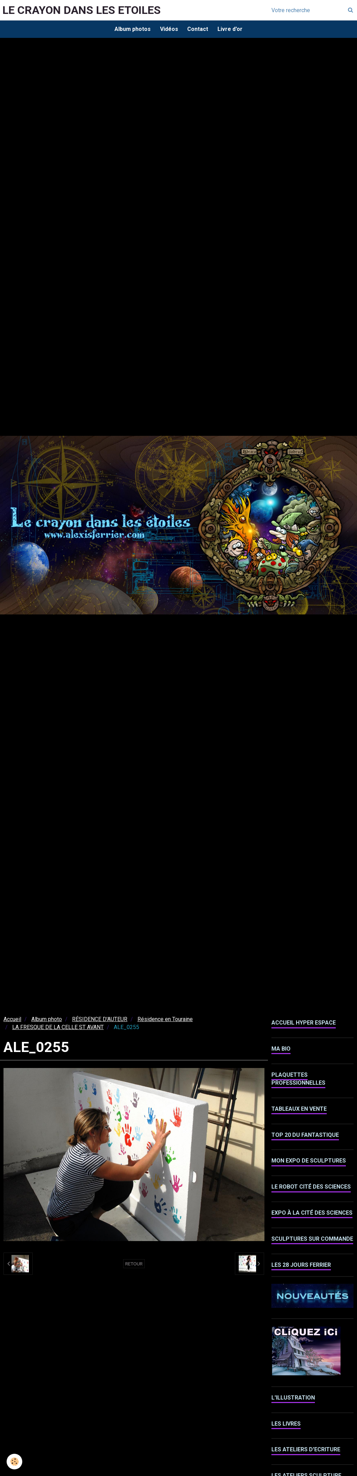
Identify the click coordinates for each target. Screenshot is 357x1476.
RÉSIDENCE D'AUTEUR (99, 1020)
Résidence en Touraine (165, 1020)
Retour (134, 1264)
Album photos (131, 29)
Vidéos (168, 29)
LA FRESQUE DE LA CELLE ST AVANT (58, 1028)
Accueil (12, 1020)
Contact (198, 29)
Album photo (46, 1020)
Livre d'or (231, 29)
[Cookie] (15, 1461)
